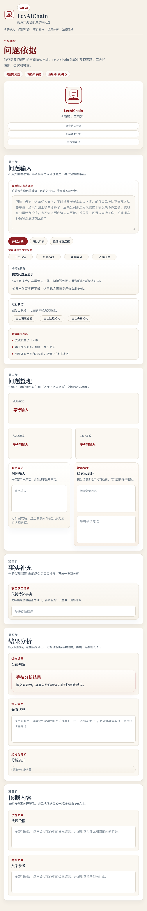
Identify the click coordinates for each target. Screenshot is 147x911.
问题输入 (9, 29)
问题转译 (23, 29)
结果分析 (53, 29)
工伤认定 (20, 257)
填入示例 (38, 241)
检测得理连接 (61, 241)
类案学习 (76, 257)
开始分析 (18, 241)
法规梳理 (104, 257)
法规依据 (67, 29)
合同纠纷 (48, 257)
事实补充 (38, 29)
